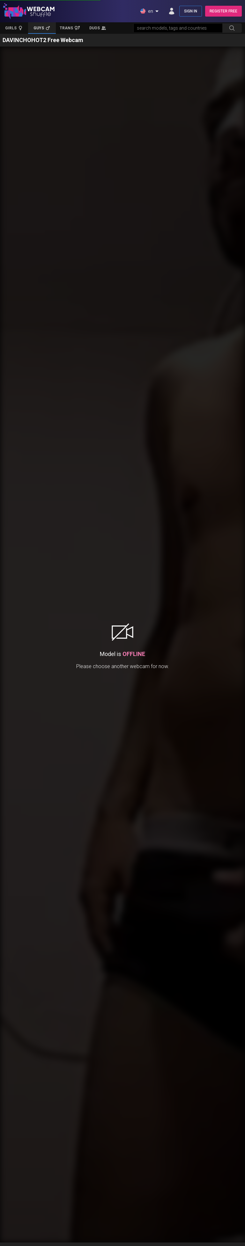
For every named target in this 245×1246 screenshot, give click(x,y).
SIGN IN (190, 11)
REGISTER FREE (223, 11)
